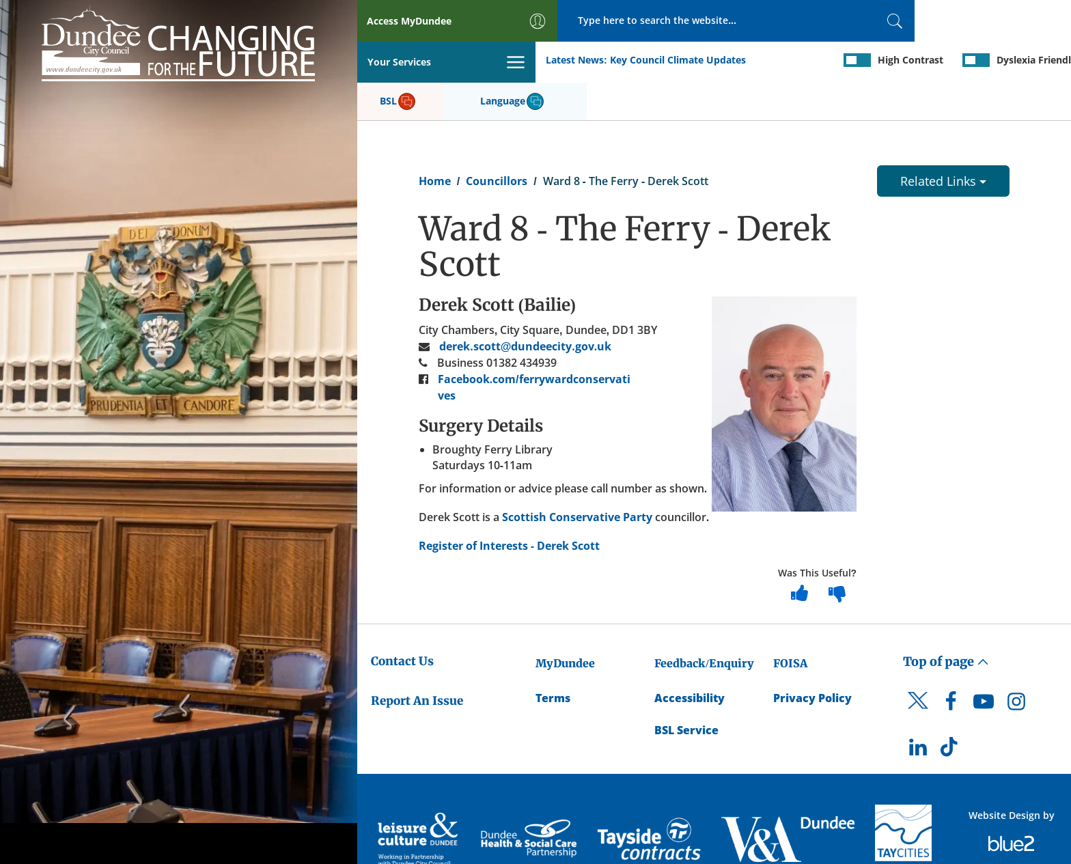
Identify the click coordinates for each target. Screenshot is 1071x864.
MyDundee (565, 623)
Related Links (943, 141)
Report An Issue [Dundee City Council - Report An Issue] (417, 660)
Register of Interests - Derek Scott (509, 505)
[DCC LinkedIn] (918, 711)
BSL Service (686, 689)
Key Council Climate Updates (499, 60)
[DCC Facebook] (951, 664)
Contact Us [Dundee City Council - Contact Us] (402, 620)
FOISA (790, 623)
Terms (553, 657)
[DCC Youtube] (984, 664)
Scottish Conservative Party (577, 476)
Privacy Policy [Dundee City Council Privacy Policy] (812, 657)
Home (435, 140)
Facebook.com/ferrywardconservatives (534, 347)
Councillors (496, 140)
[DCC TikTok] (951, 711)
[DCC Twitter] (918, 672)
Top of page (946, 621)
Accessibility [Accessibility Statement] (689, 657)
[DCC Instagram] (1016, 664)
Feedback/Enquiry (703, 623)
